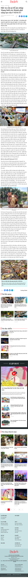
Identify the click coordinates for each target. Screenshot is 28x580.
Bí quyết (17, 538)
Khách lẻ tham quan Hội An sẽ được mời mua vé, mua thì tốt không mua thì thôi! (7, 306)
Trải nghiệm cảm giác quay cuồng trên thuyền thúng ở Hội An (7, 320)
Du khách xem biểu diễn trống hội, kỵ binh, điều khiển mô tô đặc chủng (17, 356)
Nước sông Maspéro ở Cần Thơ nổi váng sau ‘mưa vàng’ (17, 423)
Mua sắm (3, 545)
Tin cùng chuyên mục (9, 434)
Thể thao (2, 542)
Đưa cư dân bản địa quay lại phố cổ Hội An (12, 281)
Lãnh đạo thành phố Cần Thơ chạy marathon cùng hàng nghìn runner (17, 407)
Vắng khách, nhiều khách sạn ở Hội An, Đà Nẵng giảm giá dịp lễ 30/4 (20, 306)
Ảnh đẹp (16, 535)
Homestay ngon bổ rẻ (5, 532)
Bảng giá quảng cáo (17, 577)
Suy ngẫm (17, 517)
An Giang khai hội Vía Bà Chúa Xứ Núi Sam (18, 347)
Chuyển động (7, 5)
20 (19, 511)
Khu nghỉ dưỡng (4, 533)
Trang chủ (2, 5)
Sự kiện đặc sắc (18, 549)
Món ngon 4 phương (19, 527)
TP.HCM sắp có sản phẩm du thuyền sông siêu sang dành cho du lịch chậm (17, 341)
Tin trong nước (4, 519)
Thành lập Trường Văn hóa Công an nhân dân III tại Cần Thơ (17, 333)
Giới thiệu (9, 577)
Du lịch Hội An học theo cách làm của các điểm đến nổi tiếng (20, 320)
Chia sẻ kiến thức (18, 542)
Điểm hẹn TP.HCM (4, 525)
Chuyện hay (17, 545)
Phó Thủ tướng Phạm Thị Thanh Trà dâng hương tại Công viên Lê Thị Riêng (6, 468)
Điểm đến (17, 532)
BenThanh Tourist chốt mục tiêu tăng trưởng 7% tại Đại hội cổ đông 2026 (20, 486)
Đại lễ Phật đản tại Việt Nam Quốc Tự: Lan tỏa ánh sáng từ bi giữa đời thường (18, 400)
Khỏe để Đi (17, 541)
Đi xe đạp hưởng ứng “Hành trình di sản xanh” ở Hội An (6, 450)
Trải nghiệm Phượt (18, 533)
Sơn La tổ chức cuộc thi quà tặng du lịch (20, 450)
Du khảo (17, 530)
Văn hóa (2, 539)
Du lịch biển (3, 524)
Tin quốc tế (3, 521)
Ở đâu (2, 530)
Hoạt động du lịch (18, 547)
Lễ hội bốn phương (4, 527)
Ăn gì (16, 524)
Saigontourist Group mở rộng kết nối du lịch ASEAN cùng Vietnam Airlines (20, 468)
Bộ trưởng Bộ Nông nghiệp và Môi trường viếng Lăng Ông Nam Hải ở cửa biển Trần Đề (18, 415)
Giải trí (2, 538)
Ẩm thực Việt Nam (18, 525)
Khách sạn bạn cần (5, 535)
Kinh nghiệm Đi (18, 539)
